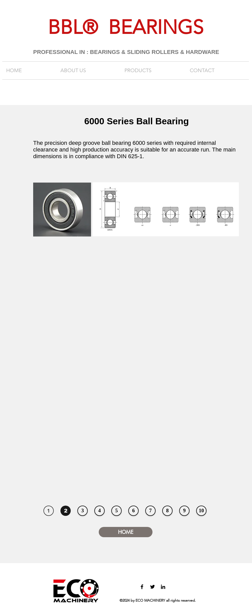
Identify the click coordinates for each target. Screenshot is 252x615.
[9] (184, 511)
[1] (48, 511)
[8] (167, 511)
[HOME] (125, 532)
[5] (116, 511)
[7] (150, 511)
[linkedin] (163, 587)
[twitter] (152, 587)
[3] (82, 511)
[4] (99, 511)
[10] (201, 511)
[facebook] (142, 587)
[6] (133, 511)
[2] (65, 511)
